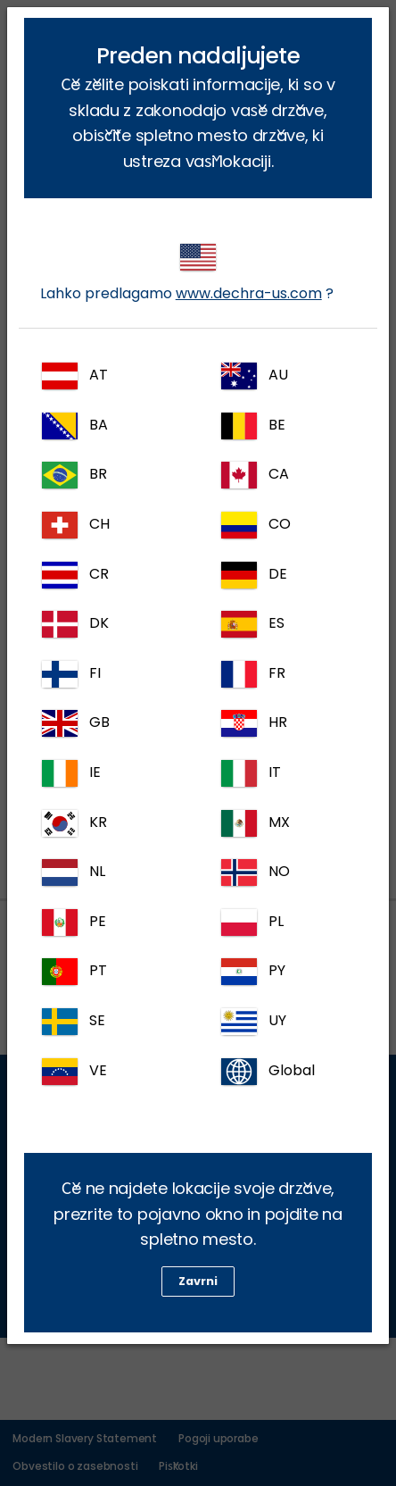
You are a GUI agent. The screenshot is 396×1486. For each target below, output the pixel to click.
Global (268, 1071)
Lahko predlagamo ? (187, 274)
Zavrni (198, 1281)
